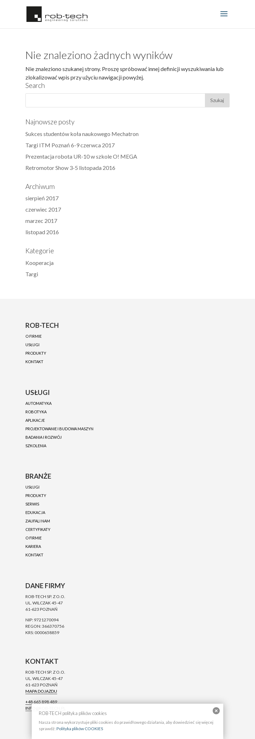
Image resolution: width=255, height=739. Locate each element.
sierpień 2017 (42, 198)
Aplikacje (35, 420)
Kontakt (34, 361)
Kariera (33, 546)
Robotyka (36, 411)
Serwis (32, 504)
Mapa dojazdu (41, 691)
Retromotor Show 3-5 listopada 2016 (70, 167)
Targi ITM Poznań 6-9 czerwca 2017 (70, 145)
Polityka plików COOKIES (79, 728)
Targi (31, 274)
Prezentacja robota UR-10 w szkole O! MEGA (81, 156)
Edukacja (35, 512)
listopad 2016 (42, 232)
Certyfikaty (37, 529)
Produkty (35, 353)
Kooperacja (39, 262)
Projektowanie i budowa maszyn (59, 428)
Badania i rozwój (43, 437)
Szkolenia (35, 445)
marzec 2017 (41, 220)
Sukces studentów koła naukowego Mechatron (82, 133)
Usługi (32, 344)
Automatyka (38, 403)
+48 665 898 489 (41, 701)
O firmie (33, 336)
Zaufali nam (37, 521)
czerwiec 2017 (43, 209)
